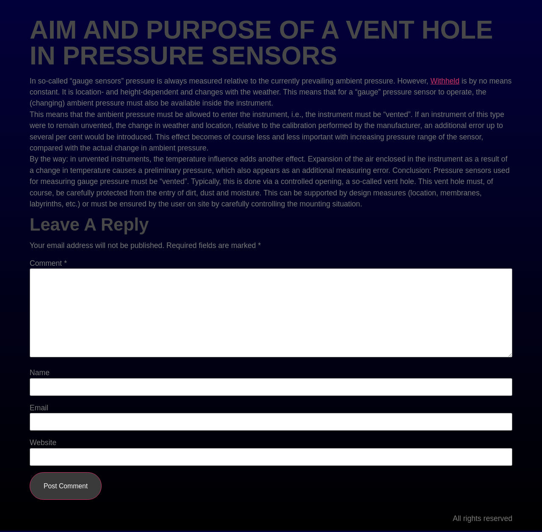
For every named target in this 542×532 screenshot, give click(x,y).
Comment (48, 263)
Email (39, 408)
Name (40, 373)
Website (43, 443)
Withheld (445, 81)
